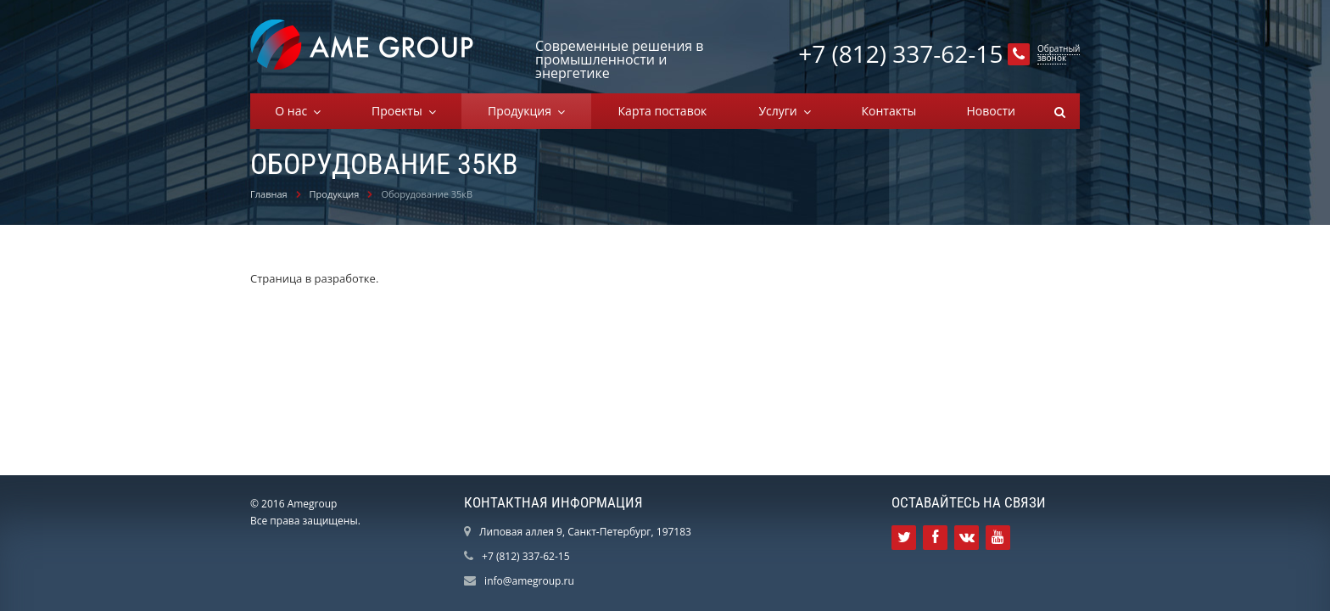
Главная (269, 194)
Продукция (522, 111)
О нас (294, 111)
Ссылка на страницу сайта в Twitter (904, 537)
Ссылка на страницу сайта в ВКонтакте (967, 537)
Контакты (888, 111)
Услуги (780, 111)
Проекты (400, 111)
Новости (990, 111)
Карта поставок (662, 111)
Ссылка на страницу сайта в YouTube (998, 537)
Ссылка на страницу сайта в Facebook (935, 537)
